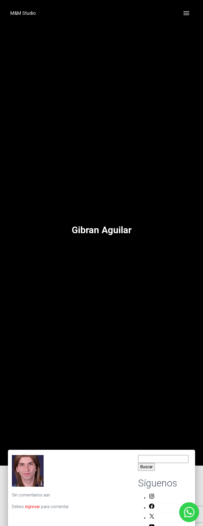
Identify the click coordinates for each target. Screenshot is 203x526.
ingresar (32, 506)
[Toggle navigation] (186, 13)
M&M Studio (23, 13)
